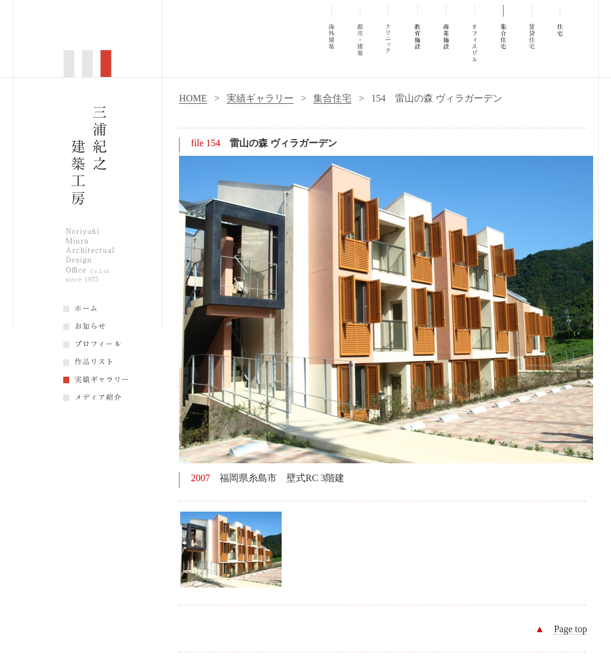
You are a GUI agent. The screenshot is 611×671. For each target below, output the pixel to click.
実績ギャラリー (260, 98)
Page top (570, 629)
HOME (193, 98)
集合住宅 (332, 98)
